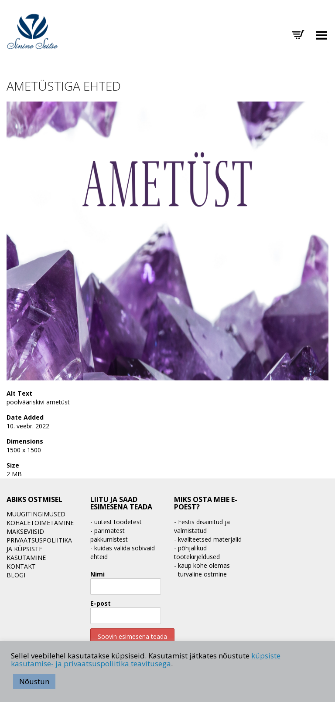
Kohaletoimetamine (40, 523)
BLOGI (16, 575)
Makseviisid (25, 531)
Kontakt (21, 566)
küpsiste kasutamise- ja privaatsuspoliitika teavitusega (145, 659)
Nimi (97, 574)
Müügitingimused (36, 514)
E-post (100, 603)
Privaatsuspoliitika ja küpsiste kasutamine (39, 549)
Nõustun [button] (34, 681)
